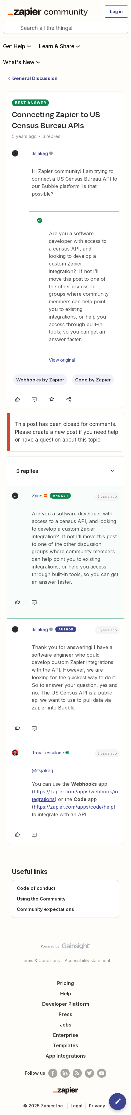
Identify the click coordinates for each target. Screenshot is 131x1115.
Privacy (97, 1105)
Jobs (65, 1025)
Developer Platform (65, 1004)
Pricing (65, 983)
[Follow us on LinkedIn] (65, 1073)
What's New (22, 62)
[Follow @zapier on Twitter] (89, 1073)
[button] (116, 11)
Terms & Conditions (40, 960)
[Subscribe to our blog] (77, 1073)
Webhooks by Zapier (40, 380)
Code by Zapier (93, 380)
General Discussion (34, 78)
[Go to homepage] (49, 11)
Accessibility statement (87, 960)
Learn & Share (60, 46)
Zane (37, 496)
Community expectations (45, 909)
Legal (76, 1105)
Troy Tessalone (48, 753)
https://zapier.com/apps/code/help (74, 807)
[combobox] (65, 28)
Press (65, 1014)
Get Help (18, 46)
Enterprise (65, 1035)
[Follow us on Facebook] (52, 1073)
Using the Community (41, 899)
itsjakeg (40, 153)
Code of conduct (36, 888)
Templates (65, 1045)
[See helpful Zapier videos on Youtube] (101, 1073)
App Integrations (65, 1056)
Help (65, 994)
